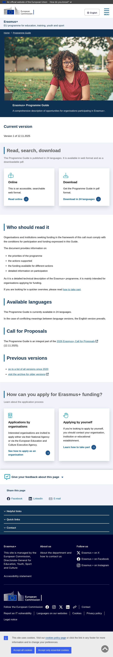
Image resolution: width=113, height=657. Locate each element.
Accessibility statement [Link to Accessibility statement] (17, 576)
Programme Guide (22, 33)
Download (70, 182)
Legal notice (10, 619)
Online (12, 182)
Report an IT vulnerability (18, 613)
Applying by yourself (77, 422)
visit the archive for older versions (26, 374)
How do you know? (61, 2)
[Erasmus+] (21, 11)
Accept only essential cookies (53, 650)
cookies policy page (55, 638)
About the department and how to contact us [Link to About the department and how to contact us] (55, 554)
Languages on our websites (52, 613)
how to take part (72, 289)
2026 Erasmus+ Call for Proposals (76, 341)
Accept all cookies (22, 650)
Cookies (76, 613)
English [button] (92, 12)
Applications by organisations (19, 424)
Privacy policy (94, 613)
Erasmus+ (10, 546)
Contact (86, 607)
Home (7, 33)
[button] (15, 498)
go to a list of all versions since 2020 (28, 369)
